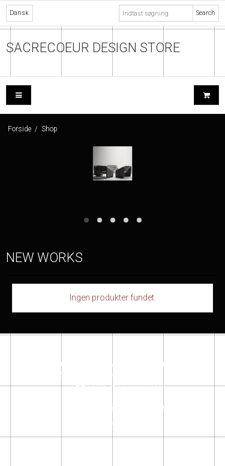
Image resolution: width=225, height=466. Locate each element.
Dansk (19, 13)
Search (205, 13)
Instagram (113, 422)
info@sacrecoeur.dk (133, 407)
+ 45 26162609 (135, 396)
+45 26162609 (138, 385)
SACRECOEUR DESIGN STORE (93, 47)
